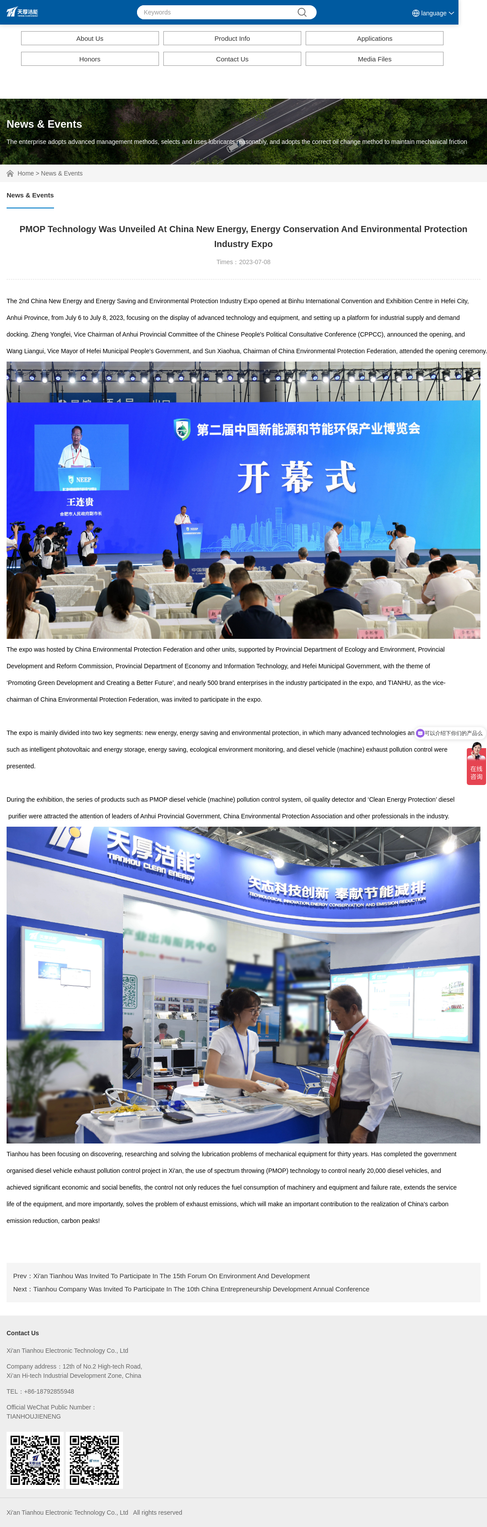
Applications (375, 38)
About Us (90, 38)
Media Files (375, 59)
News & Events (62, 173)
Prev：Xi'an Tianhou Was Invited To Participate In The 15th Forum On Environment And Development (161, 1276)
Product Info (232, 38)
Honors (89, 59)
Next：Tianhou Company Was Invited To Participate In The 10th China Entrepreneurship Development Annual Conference (191, 1289)
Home (26, 173)
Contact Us (232, 59)
